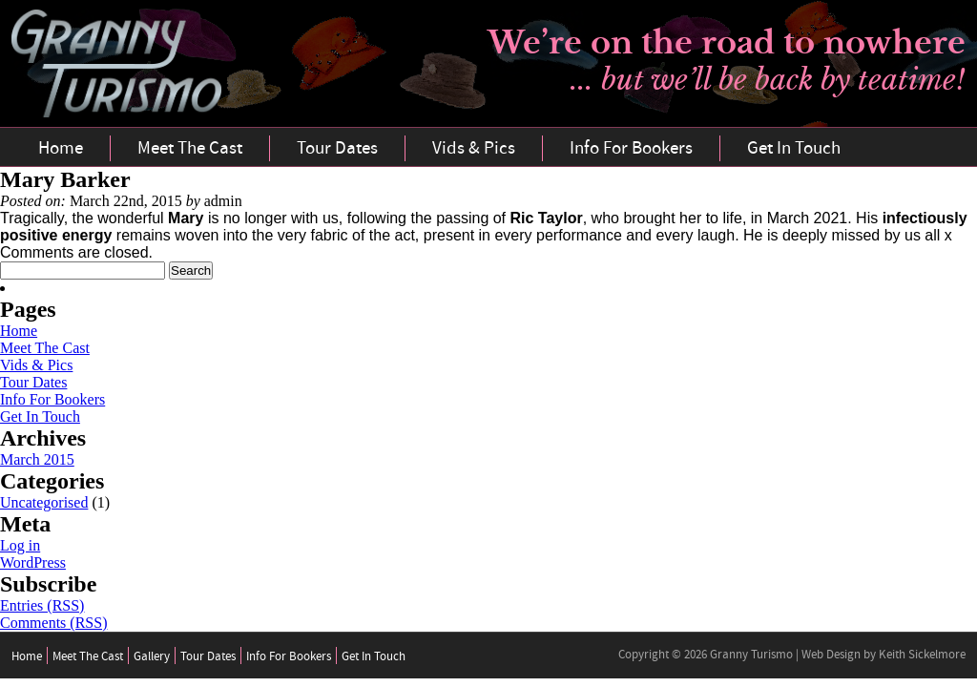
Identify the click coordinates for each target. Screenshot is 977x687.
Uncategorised (44, 502)
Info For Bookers (631, 148)
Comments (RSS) (53, 622)
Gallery (152, 656)
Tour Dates (337, 148)
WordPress (33, 562)
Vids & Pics (473, 148)
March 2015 (37, 459)
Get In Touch (794, 148)
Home (60, 148)
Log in (20, 545)
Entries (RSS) (42, 605)
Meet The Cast (189, 148)
